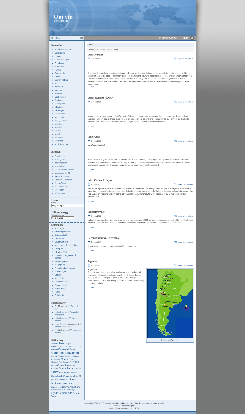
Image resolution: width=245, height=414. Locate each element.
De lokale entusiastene (64, 169)
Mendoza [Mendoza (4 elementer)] (70, 376)
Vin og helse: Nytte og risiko (66, 245)
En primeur (59, 63)
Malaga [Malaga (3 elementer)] (54, 376)
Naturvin (58, 93)
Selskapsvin (60, 104)
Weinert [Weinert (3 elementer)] (54, 396)
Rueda (57, 292)
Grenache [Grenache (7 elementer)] (64, 368)
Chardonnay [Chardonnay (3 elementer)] (56, 359)
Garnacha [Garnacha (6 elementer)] (62, 365)
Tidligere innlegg (57, 215)
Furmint (58, 70)
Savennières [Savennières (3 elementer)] (56, 390)
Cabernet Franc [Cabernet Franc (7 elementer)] (67, 349)
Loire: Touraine (95, 54)
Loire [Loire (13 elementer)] (55, 372)
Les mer (91, 87)
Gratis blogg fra (123, 403)
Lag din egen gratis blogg (145, 403)
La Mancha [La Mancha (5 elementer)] (76, 368)
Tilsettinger (59, 110)
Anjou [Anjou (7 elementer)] (62, 343)
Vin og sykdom (61, 120)
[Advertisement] (124, 66)
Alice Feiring (60, 156)
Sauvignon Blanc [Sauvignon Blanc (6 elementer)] (71, 387)
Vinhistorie (59, 124)
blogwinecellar (61, 163)
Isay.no (132, 403)
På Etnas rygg (61, 252)
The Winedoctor (61, 186)
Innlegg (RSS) (114, 408)
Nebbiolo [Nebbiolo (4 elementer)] (65, 380)
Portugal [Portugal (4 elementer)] (61, 384)
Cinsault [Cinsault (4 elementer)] (55, 362)
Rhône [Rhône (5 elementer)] (68, 383)
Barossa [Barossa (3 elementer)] (78, 346)
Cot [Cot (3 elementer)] (71, 362)
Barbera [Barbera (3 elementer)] (71, 346)
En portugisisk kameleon (65, 268)
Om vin (63, 17)
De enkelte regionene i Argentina (103, 238)
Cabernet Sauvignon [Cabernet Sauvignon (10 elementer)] (65, 352)
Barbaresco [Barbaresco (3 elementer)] (64, 346)
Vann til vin (59, 278)
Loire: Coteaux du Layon (100, 180)
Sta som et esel (61, 242)
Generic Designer (127, 406)
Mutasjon (59, 90)
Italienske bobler (62, 235)
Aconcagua (59, 228)
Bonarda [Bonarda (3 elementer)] (54, 350)
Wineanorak (60, 193)
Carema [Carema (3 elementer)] (54, 356)
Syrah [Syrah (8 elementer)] (55, 393)
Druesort (58, 56)
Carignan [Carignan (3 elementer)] (61, 356)
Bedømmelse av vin (63, 50)
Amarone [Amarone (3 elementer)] (54, 344)
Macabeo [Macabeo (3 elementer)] (74, 372)
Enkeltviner (59, 66)
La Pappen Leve (62, 282)
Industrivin (59, 87)
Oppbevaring (60, 97)
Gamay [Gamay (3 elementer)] (54, 365)
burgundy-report (61, 166)
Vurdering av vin (61, 144)
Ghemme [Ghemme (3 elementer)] (54, 369)
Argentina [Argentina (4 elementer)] (70, 343)
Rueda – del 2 (61, 288)
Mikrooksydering (62, 261)
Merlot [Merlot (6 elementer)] (77, 376)
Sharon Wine (60, 183)
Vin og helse (60, 114)
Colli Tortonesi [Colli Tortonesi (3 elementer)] (64, 362)
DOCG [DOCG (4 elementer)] (76, 362)
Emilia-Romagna (62, 60)
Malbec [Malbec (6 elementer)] (61, 376)
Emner (53, 203)
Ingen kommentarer (185, 59)
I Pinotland (59, 238)
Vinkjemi (58, 127)
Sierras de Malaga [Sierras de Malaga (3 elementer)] (68, 390)
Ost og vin (59, 249)
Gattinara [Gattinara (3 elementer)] (71, 365)
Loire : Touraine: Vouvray (100, 97)
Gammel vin (60, 73)
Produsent (59, 100)
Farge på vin (60, 265)
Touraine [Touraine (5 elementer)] (77, 393)
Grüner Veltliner (61, 80)
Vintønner (59, 141)
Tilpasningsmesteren (63, 232)
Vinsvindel (59, 137)
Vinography (59, 190)
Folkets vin (59, 295)
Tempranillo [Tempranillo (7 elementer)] (65, 393)
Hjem (188, 38)
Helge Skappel (61, 312)
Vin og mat (59, 117)
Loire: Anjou (94, 136)
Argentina (92, 261)
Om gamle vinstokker (64, 180)
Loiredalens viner (96, 211)
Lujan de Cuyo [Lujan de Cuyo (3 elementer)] (64, 372)
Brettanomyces (61, 271)
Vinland (58, 131)
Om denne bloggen (168, 38)
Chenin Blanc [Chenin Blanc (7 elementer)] (68, 359)
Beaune (58, 275)
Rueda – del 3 (61, 285)
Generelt (58, 77)
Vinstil (57, 134)
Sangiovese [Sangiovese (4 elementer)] (56, 387)
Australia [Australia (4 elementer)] (55, 346)
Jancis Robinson (62, 176)
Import (57, 83)
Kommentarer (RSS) (131, 408)
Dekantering (60, 53)
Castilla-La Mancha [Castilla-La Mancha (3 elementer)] (72, 356)
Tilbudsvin (59, 107)
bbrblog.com (60, 159)
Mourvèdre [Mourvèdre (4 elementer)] (56, 380)
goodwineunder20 (62, 173)
